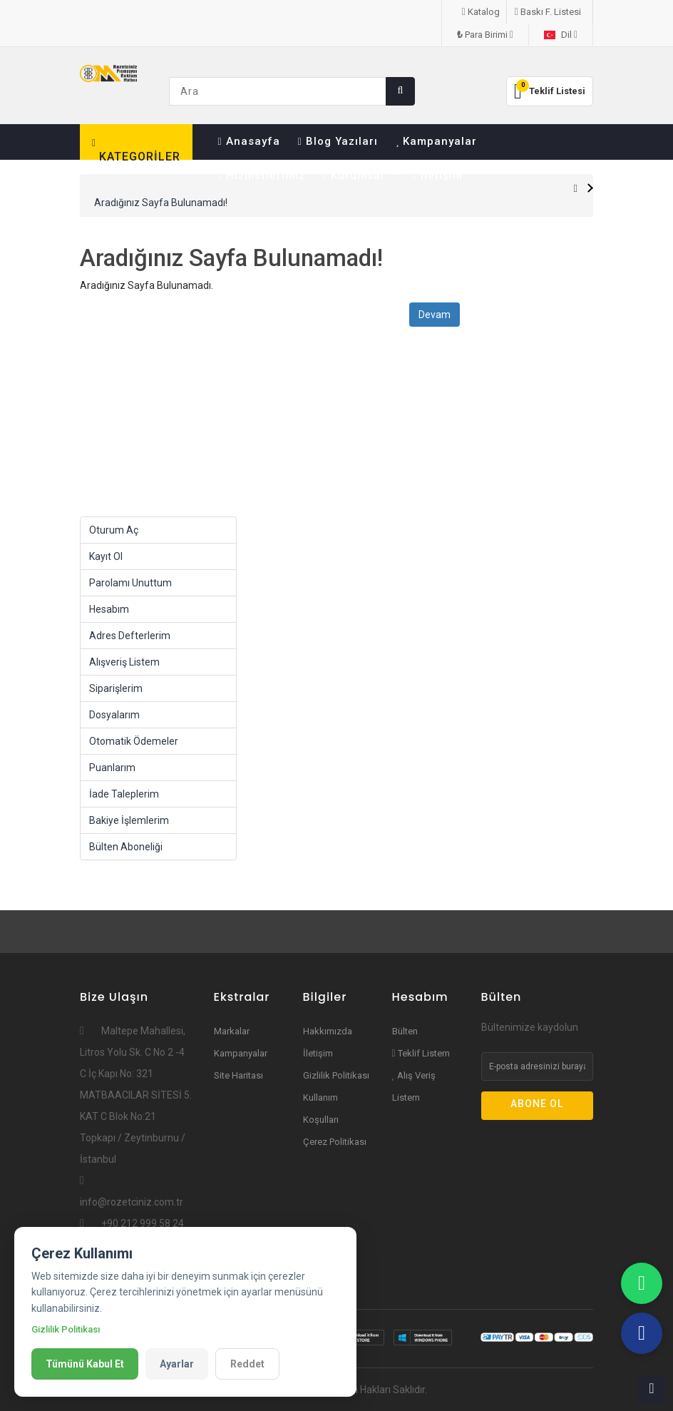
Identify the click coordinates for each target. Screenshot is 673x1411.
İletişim (437, 175)
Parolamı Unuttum (130, 583)
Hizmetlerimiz (261, 175)
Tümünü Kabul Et (85, 1364)
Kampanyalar (437, 141)
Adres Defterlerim (129, 635)
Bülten (405, 1031)
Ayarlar (177, 1364)
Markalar (232, 1031)
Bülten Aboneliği (126, 846)
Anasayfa (249, 141)
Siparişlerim (116, 688)
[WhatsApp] (641, 1283)
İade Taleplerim (124, 794)
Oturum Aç (113, 530)
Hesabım (109, 609)
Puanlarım (112, 767)
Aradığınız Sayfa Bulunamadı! (160, 202)
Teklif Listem (421, 1053)
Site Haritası (238, 1075)
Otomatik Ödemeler (133, 741)
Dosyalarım (114, 714)
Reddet (247, 1364)
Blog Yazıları (338, 141)
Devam (434, 314)
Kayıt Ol (106, 556)
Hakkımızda (327, 1031)
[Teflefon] (641, 1333)
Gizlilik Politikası (336, 1075)
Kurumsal (359, 175)
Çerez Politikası (334, 1141)
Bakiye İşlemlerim (129, 820)
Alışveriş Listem (124, 662)
